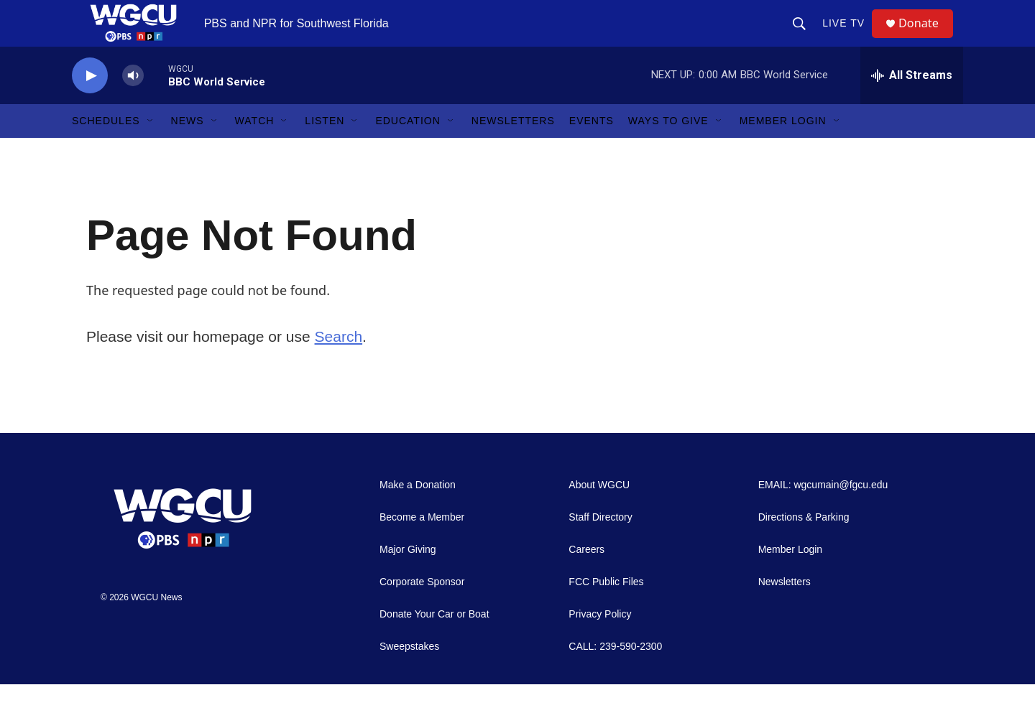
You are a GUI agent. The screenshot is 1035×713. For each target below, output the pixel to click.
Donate (926, 37)
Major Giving (408, 578)
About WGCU (599, 513)
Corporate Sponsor (422, 610)
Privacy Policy (600, 643)
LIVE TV (849, 37)
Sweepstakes (409, 675)
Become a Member (422, 546)
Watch (255, 149)
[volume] (133, 104)
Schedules (106, 149)
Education (407, 149)
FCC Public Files (606, 610)
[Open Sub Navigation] (151, 149)
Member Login (783, 149)
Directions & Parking (804, 546)
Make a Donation (418, 513)
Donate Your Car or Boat (434, 643)
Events (591, 149)
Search (339, 364)
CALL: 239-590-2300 (615, 675)
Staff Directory (600, 546)
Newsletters (513, 149)
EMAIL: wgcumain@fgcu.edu (823, 513)
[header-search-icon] (805, 37)
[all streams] (911, 104)
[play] (89, 104)
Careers (586, 578)
